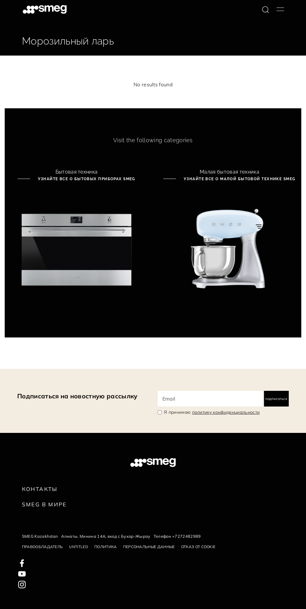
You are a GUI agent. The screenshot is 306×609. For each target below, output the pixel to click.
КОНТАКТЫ (40, 489)
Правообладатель (42, 546)
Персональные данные (149, 546)
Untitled (78, 546)
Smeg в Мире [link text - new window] (44, 504)
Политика (105, 546)
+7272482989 (186, 536)
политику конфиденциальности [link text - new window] (226, 412)
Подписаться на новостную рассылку (77, 396)
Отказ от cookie (198, 546)
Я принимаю (212, 412)
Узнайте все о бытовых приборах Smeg (85, 179)
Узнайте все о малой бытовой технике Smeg (238, 179)
